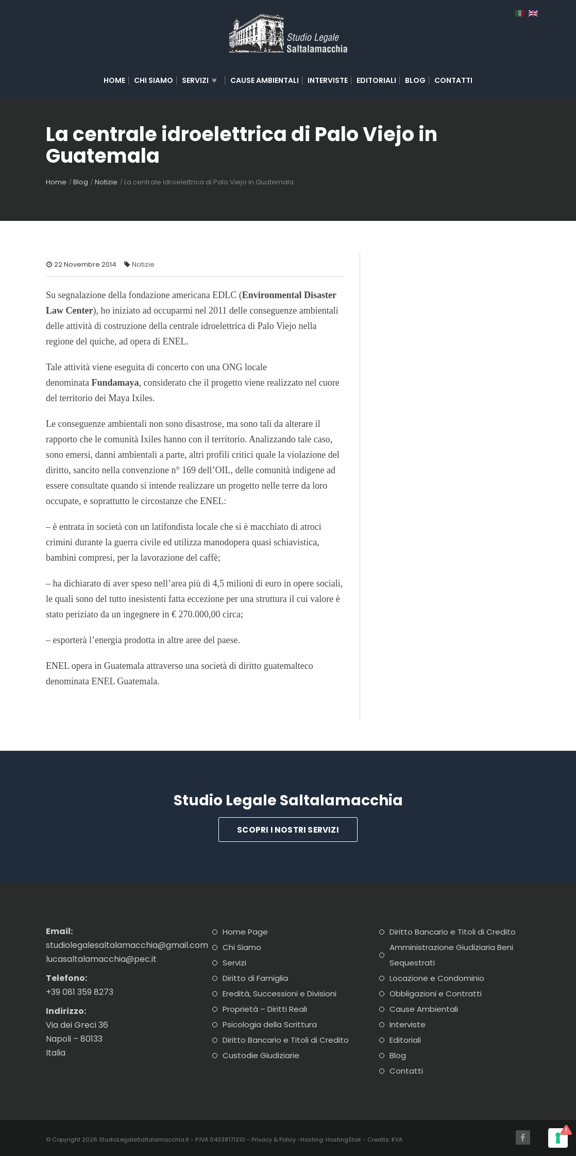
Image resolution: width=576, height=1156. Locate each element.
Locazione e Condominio (436, 978)
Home (114, 80)
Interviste (328, 80)
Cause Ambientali (264, 80)
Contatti (453, 80)
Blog (415, 80)
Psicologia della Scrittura (270, 1024)
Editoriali (376, 80)
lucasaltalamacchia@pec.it (101, 959)
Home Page (245, 931)
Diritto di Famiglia (255, 978)
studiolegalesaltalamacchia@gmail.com (127, 945)
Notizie (106, 182)
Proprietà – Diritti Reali (265, 1009)
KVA (397, 1139)
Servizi (199, 80)
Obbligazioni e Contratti (435, 993)
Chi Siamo (153, 80)
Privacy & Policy (273, 1139)
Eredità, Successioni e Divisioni (279, 993)
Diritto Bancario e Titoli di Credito (286, 1039)
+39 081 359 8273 (79, 992)
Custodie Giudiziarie (261, 1055)
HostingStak (343, 1139)
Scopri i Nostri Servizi (288, 829)
